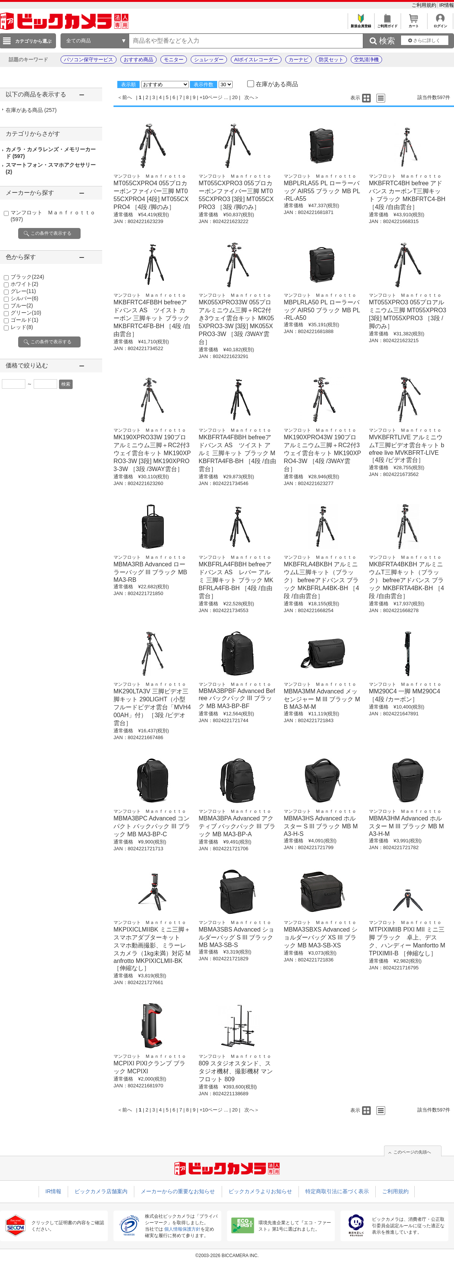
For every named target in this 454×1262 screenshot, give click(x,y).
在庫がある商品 (31, 110)
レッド (22, 327)
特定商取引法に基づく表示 (337, 1191)
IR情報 (446, 5)
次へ (249, 97)
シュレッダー (209, 59)
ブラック (27, 277)
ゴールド (24, 320)
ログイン (440, 24)
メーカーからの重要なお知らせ (178, 1191)
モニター (173, 59)
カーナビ (298, 59)
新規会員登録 (360, 24)
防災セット (331, 59)
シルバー (24, 298)
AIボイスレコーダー (256, 59)
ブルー (22, 305)
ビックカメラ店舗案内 (101, 1191)
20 (235, 97)
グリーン (26, 313)
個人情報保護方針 (182, 1229)
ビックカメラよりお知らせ (260, 1191)
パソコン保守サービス (88, 59)
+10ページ (210, 97)
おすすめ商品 (138, 59)
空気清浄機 (366, 59)
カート (413, 24)
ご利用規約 (425, 5)
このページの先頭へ (412, 1152)
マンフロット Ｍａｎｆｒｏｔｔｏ (150, 176)
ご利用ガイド (387, 24)
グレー (23, 291)
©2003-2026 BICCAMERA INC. (227, 1255)
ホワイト (24, 284)
